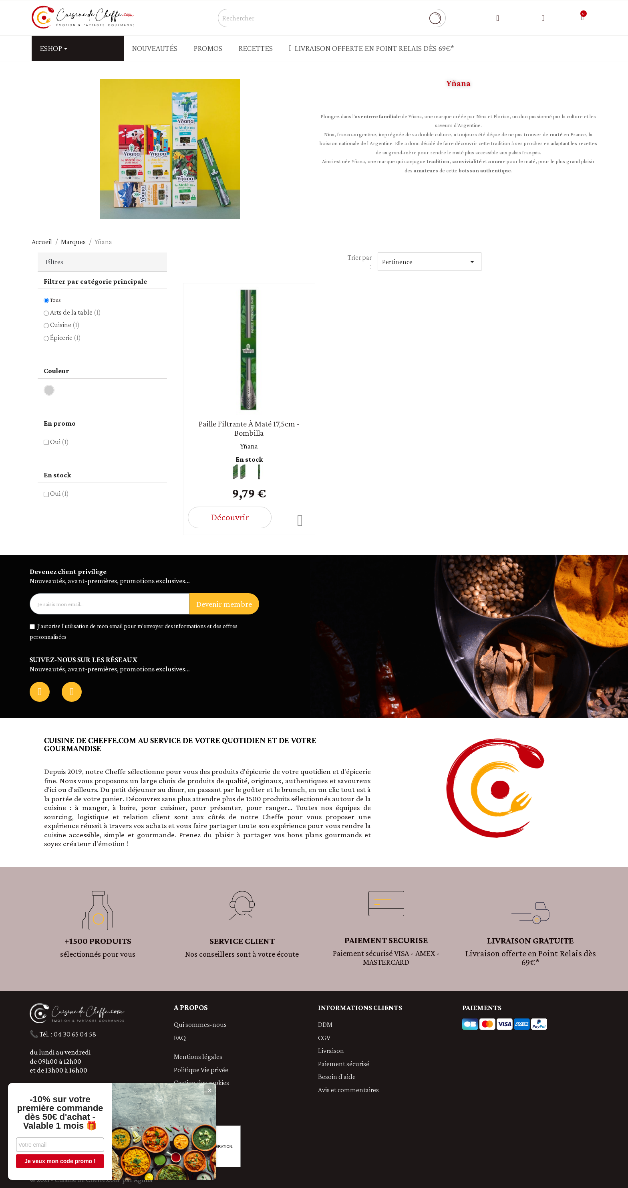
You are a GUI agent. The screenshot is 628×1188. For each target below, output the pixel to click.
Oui (59, 442)
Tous (55, 300)
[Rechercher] (332, 18)
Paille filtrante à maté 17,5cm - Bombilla (249, 428)
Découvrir (230, 516)
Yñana (249, 446)
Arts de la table (75, 312)
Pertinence (429, 262)
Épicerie (65, 337)
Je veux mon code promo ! (59, 1161)
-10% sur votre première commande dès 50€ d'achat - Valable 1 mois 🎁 (60, 1112)
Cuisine (65, 325)
